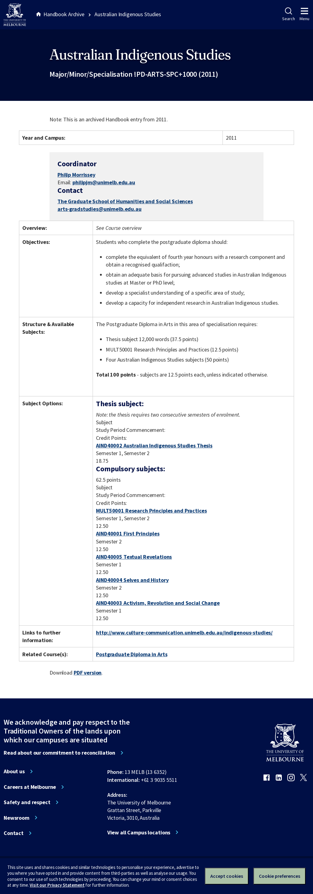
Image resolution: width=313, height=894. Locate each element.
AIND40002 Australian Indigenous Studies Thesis (154, 445)
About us (14, 771)
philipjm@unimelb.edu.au (103, 182)
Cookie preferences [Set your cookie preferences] (279, 876)
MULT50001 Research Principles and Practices (151, 510)
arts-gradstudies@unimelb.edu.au (99, 209)
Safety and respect (27, 802)
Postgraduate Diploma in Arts (131, 654)
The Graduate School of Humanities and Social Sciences (125, 201)
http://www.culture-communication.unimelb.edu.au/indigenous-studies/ (184, 632)
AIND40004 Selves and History (132, 579)
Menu (304, 14)
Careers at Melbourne (30, 787)
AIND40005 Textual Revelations (134, 556)
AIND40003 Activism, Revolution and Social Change (158, 602)
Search (288, 14)
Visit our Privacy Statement (57, 885)
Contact (14, 833)
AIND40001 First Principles (128, 533)
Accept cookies (226, 876)
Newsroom (16, 818)
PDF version (88, 672)
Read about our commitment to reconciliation (59, 752)
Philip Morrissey (76, 174)
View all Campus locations (139, 832)
